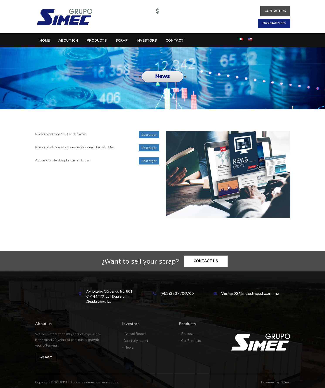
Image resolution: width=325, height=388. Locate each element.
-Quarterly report (135, 341)
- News (127, 347)
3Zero (285, 382)
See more (46, 357)
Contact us (275, 11)
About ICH (68, 40)
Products (97, 40)
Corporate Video (274, 23)
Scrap (122, 40)
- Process (186, 334)
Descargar (149, 135)
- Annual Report (134, 334)
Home (44, 40)
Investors (146, 40)
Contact (175, 40)
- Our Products (190, 341)
